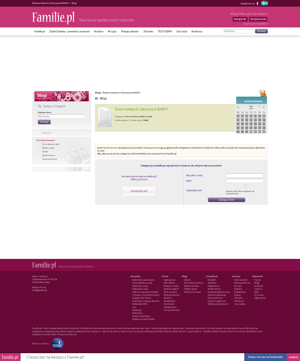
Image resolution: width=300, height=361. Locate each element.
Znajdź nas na (250, 3)
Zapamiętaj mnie (194, 190)
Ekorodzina (169, 282)
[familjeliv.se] (264, 3)
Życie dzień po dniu (50, 144)
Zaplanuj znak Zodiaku (143, 319)
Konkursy (197, 31)
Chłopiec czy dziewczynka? (145, 295)
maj (251, 107)
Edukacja (137, 310)
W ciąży (112, 31)
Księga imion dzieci (141, 298)
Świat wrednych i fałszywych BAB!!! (141, 109)
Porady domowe (172, 310)
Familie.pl (39, 31)
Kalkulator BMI (139, 304)
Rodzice (98, 31)
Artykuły (258, 286)
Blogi (98, 92)
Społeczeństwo (48, 155)
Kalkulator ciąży (140, 289)
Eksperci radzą (171, 286)
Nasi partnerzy (215, 298)
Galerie (258, 289)
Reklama (212, 282)
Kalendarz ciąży (140, 286)
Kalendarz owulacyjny (143, 279)
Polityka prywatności (218, 304)
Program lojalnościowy (219, 292)
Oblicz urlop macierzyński (145, 292)
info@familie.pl (39, 290)
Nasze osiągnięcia (217, 301)
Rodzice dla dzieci (141, 316)
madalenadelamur (253, 101)
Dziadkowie (169, 301)
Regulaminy (214, 286)
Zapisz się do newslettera (255, 23)
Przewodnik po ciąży (142, 282)
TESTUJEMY (164, 31)
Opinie (45, 151)
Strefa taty (169, 304)
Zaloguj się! (240, 18)
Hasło (189, 180)
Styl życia (182, 31)
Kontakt (212, 279)
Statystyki (46, 133)
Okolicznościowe (49, 159)
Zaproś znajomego (217, 295)
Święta (237, 295)
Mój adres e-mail (194, 175)
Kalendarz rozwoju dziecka (145, 301)
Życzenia (258, 295)
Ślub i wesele (170, 292)
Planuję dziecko (130, 31)
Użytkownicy (170, 307)
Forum (257, 279)
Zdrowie (148, 31)
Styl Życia (239, 301)
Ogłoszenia (169, 279)
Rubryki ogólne (171, 289)
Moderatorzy (214, 289)
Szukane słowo (44, 112)
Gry (134, 307)
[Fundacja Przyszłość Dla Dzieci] (56, 343)
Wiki (256, 292)
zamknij (293, 357)
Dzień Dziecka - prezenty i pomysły (69, 31)
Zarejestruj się (258, 18)
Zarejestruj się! (139, 191)
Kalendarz (137, 313)
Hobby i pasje (48, 148)
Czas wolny (239, 304)
